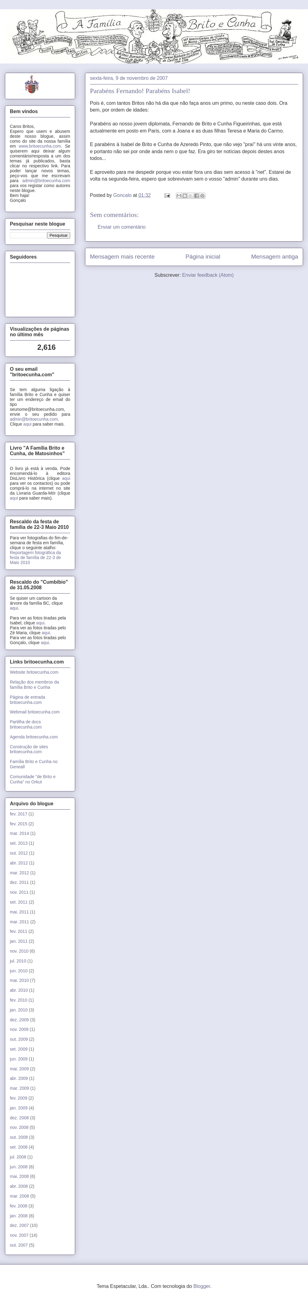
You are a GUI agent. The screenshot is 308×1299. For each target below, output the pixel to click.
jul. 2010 (18, 960)
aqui (27, 424)
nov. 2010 (19, 951)
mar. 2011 (19, 921)
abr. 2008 (19, 1186)
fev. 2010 (18, 1000)
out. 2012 (19, 853)
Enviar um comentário (122, 227)
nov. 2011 (19, 892)
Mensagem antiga (274, 256)
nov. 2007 (19, 1235)
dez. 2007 (19, 1225)
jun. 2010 (19, 970)
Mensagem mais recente (122, 256)
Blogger (201, 1286)
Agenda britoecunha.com (34, 736)
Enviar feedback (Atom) (207, 275)
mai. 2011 (19, 911)
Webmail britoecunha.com (35, 711)
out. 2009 (19, 1039)
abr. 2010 (19, 990)
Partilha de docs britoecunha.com (26, 724)
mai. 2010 (19, 980)
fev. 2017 (18, 813)
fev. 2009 (18, 1098)
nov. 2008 (19, 1127)
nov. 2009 (19, 1029)
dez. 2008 (19, 1117)
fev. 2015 (18, 823)
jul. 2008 (18, 1156)
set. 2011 (19, 902)
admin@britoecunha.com (46, 180)
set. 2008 (19, 1147)
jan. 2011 (19, 941)
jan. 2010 (19, 1009)
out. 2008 (19, 1137)
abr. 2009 (19, 1078)
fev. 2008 (18, 1205)
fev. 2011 (18, 931)
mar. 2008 (19, 1196)
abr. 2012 (19, 862)
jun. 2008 (19, 1166)
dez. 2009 (19, 1019)
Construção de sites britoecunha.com (29, 749)
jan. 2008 (19, 1215)
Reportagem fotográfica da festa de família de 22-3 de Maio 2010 (35, 557)
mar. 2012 (19, 872)
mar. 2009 (19, 1088)
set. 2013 (19, 843)
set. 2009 (19, 1049)
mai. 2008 (19, 1176)
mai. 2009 (19, 1068)
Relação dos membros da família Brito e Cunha (34, 685)
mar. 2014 (19, 833)
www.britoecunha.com (40, 146)
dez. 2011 (19, 882)
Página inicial (202, 256)
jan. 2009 (19, 1107)
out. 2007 (19, 1245)
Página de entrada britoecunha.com (27, 700)
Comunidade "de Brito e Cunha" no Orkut (32, 779)
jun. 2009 (19, 1058)
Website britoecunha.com (34, 672)
